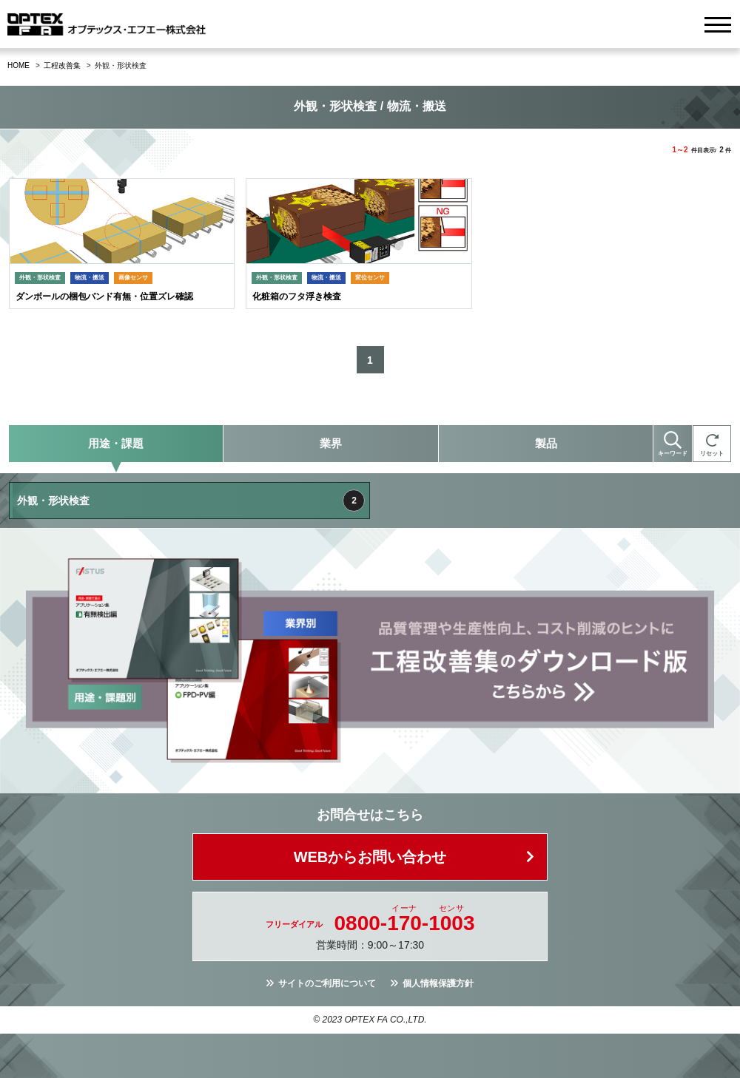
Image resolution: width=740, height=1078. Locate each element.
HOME (18, 65)
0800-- (404, 923)
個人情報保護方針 (438, 983)
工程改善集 (62, 65)
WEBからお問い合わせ (370, 857)
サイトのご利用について (327, 983)
